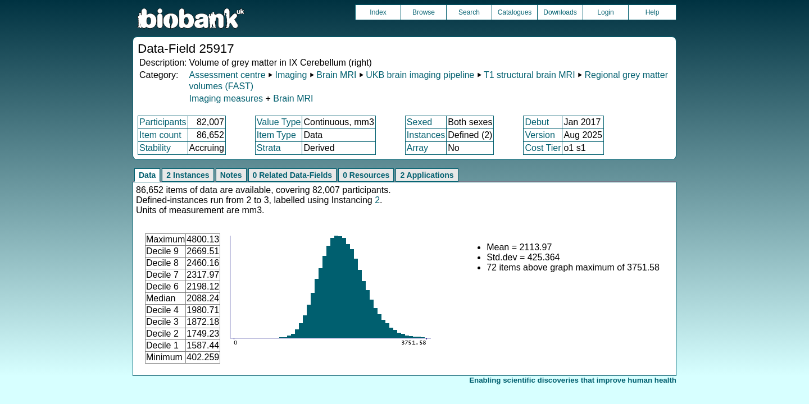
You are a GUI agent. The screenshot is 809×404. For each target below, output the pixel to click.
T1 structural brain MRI (529, 75)
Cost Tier (543, 148)
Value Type (279, 122)
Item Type (276, 135)
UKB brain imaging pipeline (420, 75)
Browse (423, 12)
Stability (155, 148)
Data (147, 175)
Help (653, 12)
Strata (269, 148)
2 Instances (187, 175)
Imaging (291, 75)
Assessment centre (227, 75)
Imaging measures (227, 98)
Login (605, 12)
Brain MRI (336, 75)
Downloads (559, 12)
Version (540, 135)
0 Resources (366, 175)
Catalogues (515, 12)
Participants (163, 122)
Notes (231, 175)
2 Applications (426, 175)
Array (417, 148)
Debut (537, 122)
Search (469, 12)
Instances (426, 135)
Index (378, 12)
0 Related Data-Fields (293, 175)
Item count (160, 135)
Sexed (419, 122)
